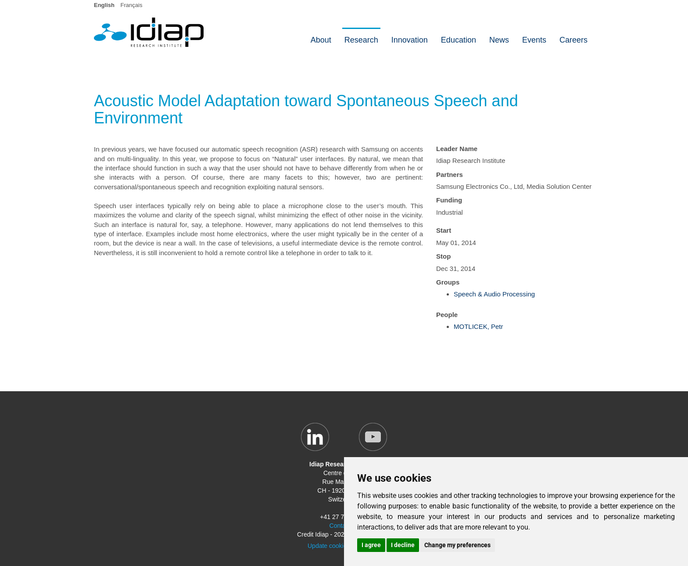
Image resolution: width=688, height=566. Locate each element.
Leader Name (456, 148)
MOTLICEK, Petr (478, 326)
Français (132, 5)
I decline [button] (403, 544)
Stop (443, 256)
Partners (449, 174)
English (104, 5)
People (447, 314)
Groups (447, 282)
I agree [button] (371, 544)
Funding (449, 200)
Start (443, 230)
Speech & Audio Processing (494, 294)
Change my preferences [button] (457, 544)
